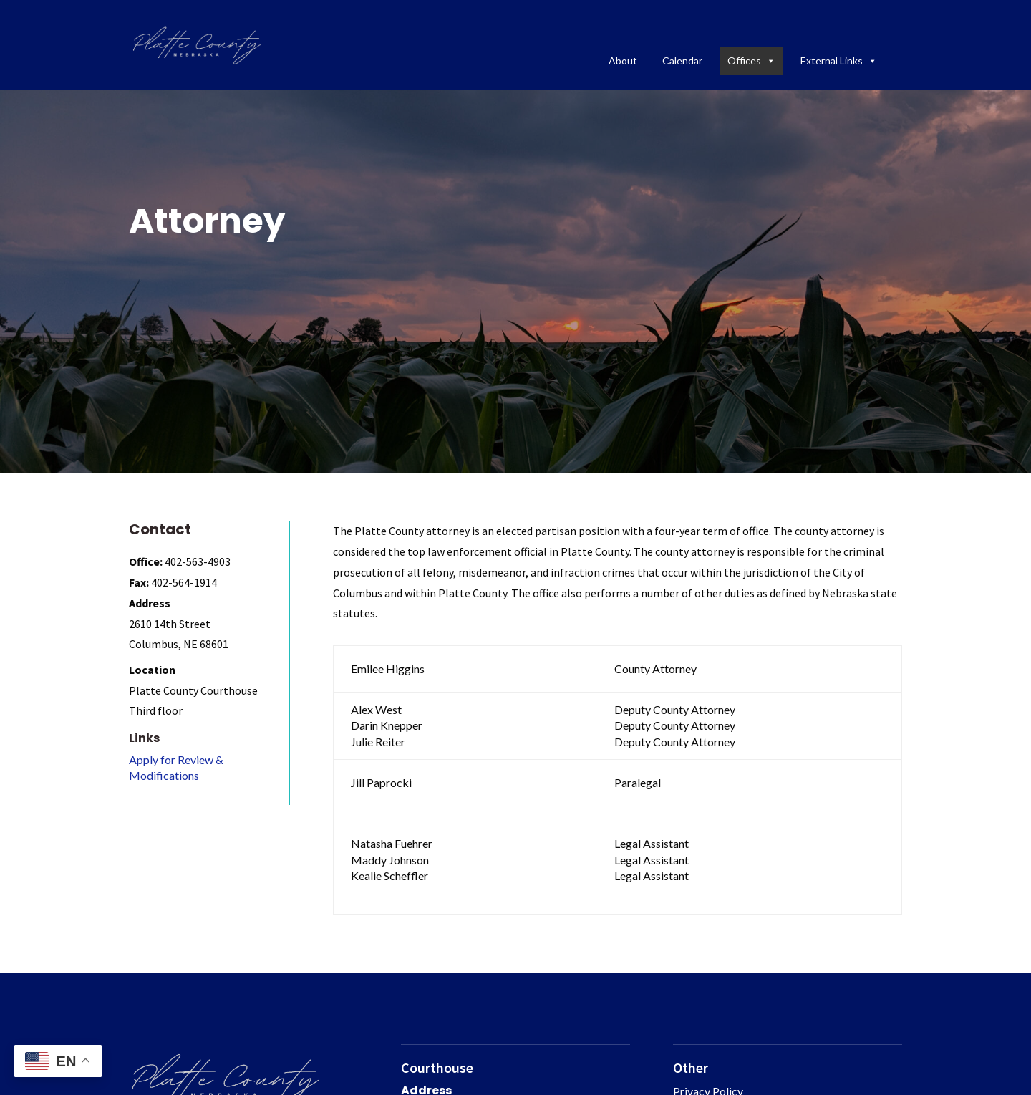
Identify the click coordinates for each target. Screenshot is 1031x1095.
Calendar (682, 60)
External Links (838, 61)
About (623, 60)
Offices (751, 61)
